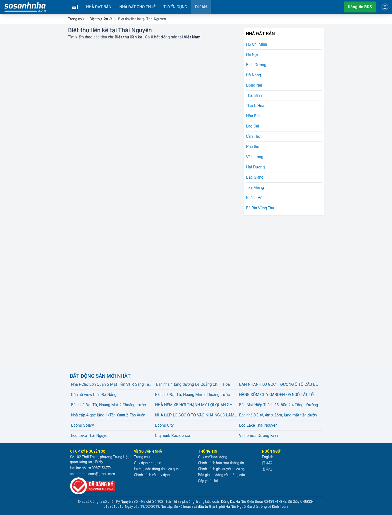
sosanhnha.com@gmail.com (92, 474)
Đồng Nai (254, 85)
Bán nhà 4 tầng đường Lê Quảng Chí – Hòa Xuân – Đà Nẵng (192, 384)
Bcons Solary (82, 425)
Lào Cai (252, 126)
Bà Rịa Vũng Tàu (260, 208)
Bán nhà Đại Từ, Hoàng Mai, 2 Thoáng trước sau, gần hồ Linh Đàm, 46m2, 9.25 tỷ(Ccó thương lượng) (192, 395)
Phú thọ (252, 146)
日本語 (267, 463)
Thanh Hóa (255, 105)
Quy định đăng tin (147, 463)
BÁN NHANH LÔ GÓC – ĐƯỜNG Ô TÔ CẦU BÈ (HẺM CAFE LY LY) (278, 384)
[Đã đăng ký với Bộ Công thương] (100, 485)
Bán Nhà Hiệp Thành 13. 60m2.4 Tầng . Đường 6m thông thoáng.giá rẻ (278, 405)
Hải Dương (255, 167)
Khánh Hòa (255, 197)
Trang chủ (142, 457)
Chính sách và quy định (152, 475)
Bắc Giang (255, 177)
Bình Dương (256, 64)
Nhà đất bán (98, 6)
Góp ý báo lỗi (208, 481)
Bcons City (164, 425)
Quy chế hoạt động (212, 457)
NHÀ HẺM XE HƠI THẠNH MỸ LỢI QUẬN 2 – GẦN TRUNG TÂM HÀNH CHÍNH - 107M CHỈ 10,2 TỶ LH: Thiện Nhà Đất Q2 (193, 405)
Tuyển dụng (175, 6)
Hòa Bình (254, 116)
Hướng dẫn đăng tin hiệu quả (156, 469)
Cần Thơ (253, 136)
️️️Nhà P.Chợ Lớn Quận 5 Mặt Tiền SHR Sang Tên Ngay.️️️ (111, 384)
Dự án (201, 6)
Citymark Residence (172, 435)
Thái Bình (254, 95)
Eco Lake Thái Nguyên (258, 425)
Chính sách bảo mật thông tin (221, 463)
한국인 (267, 469)
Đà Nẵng (253, 75)
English (267, 457)
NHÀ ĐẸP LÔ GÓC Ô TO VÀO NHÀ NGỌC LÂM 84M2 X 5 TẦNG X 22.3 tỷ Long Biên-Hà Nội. (194, 415)
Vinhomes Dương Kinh (258, 435)
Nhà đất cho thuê (137, 6)
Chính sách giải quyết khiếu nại (222, 469)
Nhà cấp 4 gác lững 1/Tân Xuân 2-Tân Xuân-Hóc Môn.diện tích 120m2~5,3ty (109, 415)
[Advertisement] (281, 292)
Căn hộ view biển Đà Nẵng (93, 394)
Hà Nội (252, 54)
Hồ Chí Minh (256, 44)
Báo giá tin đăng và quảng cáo (221, 475)
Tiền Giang (255, 187)
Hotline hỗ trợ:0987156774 (91, 468)
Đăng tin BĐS (360, 6)
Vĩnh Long (254, 156)
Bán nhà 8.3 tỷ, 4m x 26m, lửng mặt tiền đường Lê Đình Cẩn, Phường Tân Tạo (279, 415)
